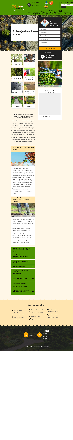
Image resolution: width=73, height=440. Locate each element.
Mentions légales (45, 346)
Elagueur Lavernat (35, 319)
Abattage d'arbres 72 (43, 12)
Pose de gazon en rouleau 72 (60, 13)
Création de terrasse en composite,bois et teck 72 (36, 13)
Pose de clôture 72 (55, 12)
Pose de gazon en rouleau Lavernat (37, 313)
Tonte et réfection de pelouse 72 (51, 13)
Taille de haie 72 (46, 13)
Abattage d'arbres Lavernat (18, 311)
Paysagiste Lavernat (35, 316)
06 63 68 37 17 (35, 6)
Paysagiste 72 (65, 13)
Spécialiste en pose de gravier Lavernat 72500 (53, 310)
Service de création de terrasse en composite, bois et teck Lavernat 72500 (53, 316)
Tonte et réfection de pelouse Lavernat (19, 318)
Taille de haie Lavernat (19, 314)
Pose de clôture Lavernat (37, 309)
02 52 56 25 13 (35, 3)
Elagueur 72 (30, 13)
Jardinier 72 (70, 13)
